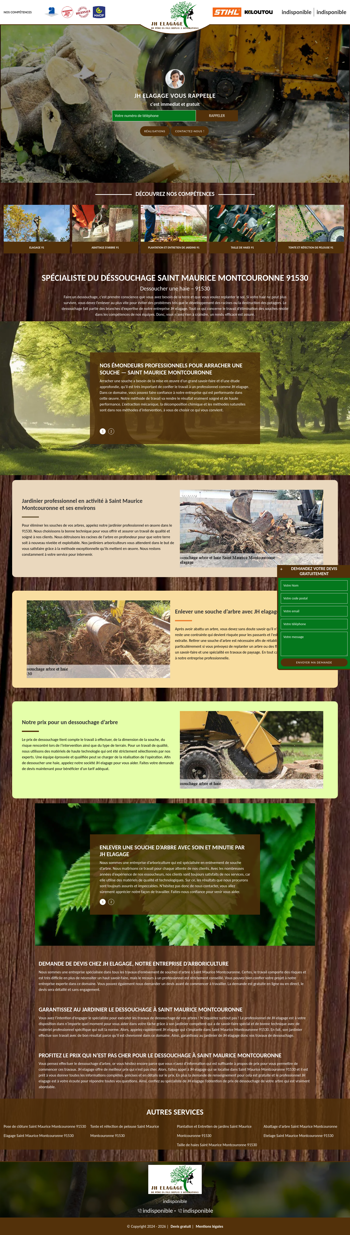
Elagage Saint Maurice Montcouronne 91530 (39, 1135)
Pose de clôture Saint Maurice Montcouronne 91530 (45, 1126)
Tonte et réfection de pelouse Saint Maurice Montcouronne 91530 (124, 1131)
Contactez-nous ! (189, 131)
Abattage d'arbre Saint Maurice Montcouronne (300, 1126)
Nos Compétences (18, 12)
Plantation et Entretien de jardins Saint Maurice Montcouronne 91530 (214, 1131)
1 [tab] (103, 431)
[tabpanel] (175, 389)
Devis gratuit (181, 1226)
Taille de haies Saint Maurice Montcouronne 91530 (217, 1145)
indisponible (297, 12)
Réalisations (155, 131)
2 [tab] (111, 431)
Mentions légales (209, 1226)
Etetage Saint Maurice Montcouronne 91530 (298, 1135)
